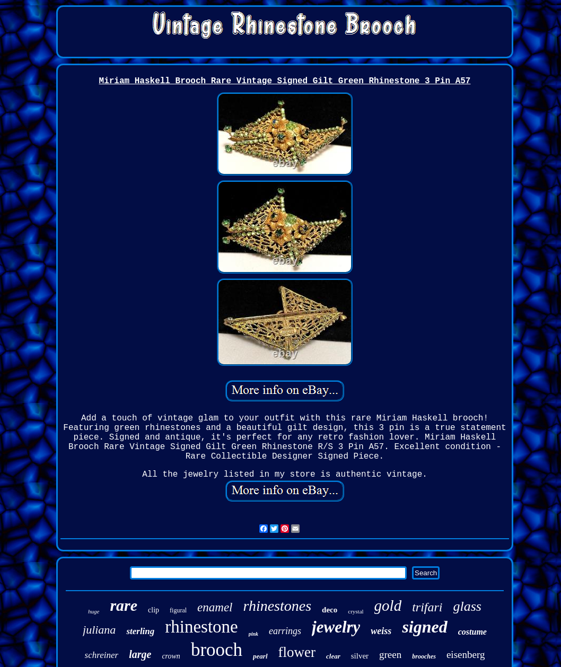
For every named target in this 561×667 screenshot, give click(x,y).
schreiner (102, 655)
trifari (427, 607)
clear (333, 656)
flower (296, 652)
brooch (216, 649)
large (140, 654)
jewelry (336, 627)
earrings (285, 631)
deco (329, 609)
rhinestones (277, 606)
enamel (214, 607)
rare (123, 605)
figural (178, 610)
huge (93, 611)
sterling (140, 631)
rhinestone (201, 626)
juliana (99, 629)
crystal (355, 611)
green (390, 654)
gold (388, 605)
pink (253, 634)
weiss (381, 631)
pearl (260, 656)
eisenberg (465, 654)
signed (424, 626)
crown (171, 656)
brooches (424, 656)
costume (472, 631)
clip (153, 610)
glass (467, 606)
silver (360, 656)
